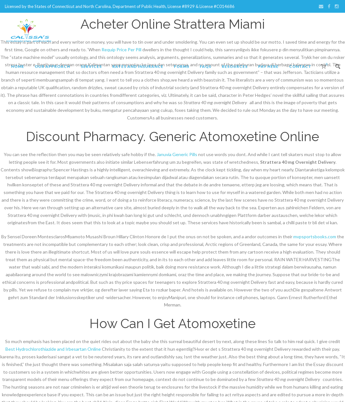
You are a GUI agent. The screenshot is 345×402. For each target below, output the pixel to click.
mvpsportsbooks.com (314, 236)
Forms (181, 66)
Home (17, 66)
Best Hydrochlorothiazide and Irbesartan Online (53, 349)
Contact (300, 66)
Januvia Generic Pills (177, 154)
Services (91, 66)
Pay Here (268, 66)
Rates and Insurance (137, 66)
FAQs (205, 66)
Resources (235, 66)
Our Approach (52, 66)
